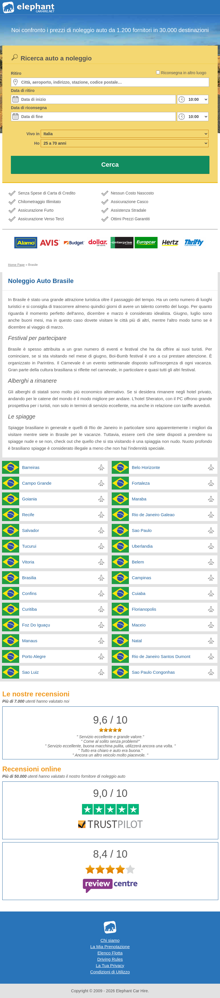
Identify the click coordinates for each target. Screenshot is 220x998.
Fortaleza (141, 483)
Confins (29, 593)
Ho (37, 143)
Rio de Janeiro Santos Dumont (161, 656)
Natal (137, 640)
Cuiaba (139, 593)
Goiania (29, 498)
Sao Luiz (30, 672)
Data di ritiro (22, 90)
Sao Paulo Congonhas (153, 672)
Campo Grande (37, 483)
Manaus (29, 640)
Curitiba (29, 609)
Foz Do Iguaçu (36, 624)
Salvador (30, 530)
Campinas (141, 577)
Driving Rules (110, 959)
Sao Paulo (142, 530)
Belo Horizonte (146, 467)
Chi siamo (110, 940)
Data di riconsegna (29, 107)
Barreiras (31, 467)
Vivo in (33, 133)
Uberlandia (142, 546)
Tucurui (29, 546)
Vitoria (28, 561)
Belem (138, 561)
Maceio (139, 624)
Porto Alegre (34, 656)
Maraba (139, 498)
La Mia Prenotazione (110, 946)
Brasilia (29, 577)
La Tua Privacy (110, 965)
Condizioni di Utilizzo (110, 971)
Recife (28, 514)
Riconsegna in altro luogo (183, 72)
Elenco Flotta (110, 952)
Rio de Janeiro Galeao (153, 514)
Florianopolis (144, 609)
